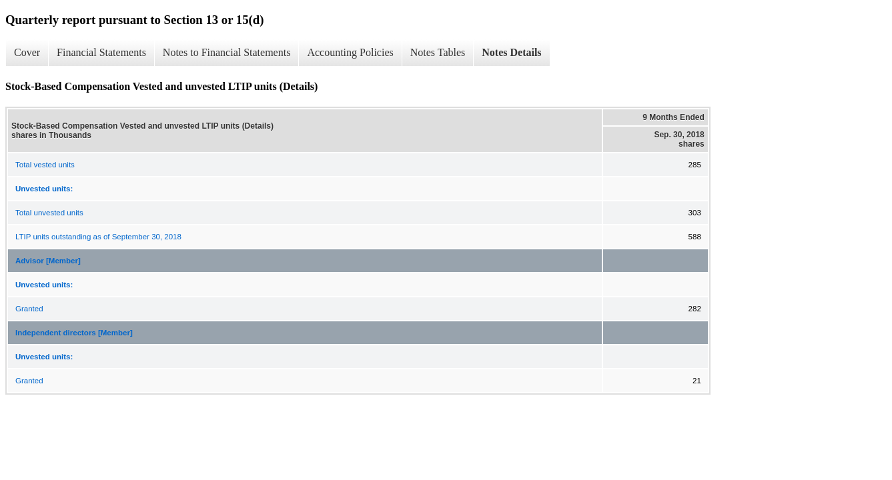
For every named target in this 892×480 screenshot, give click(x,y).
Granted (29, 309)
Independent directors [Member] (74, 333)
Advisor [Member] (48, 261)
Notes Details (511, 52)
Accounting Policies (350, 52)
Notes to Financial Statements (227, 52)
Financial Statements (101, 52)
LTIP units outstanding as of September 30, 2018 (98, 237)
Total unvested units (49, 213)
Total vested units (45, 165)
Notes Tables (438, 52)
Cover (27, 52)
